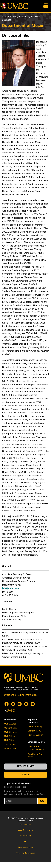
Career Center (10, 728)
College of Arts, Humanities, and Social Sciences (21, 18)
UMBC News (10, 740)
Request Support (35, 735)
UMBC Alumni (10, 724)
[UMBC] (14, 6)
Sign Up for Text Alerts (35, 755)
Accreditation (25, 824)
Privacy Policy (25, 836)
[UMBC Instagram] (20, 704)
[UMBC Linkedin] (33, 704)
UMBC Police (33, 746)
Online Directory (35, 726)
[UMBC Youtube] (26, 704)
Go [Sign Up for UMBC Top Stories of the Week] (42, 800)
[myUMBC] (10, 711)
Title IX (25, 841)
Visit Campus (10, 744)
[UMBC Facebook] (7, 704)
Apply (25, 774)
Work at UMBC (10, 748)
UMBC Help (9, 736)
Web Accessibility (25, 847)
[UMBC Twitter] (13, 704)
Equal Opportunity (25, 830)
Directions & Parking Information (20, 694)
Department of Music (22, 25)
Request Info (26, 766)
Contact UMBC (34, 731)
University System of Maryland (30, 818)
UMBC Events (10, 732)
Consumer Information (25, 853)
